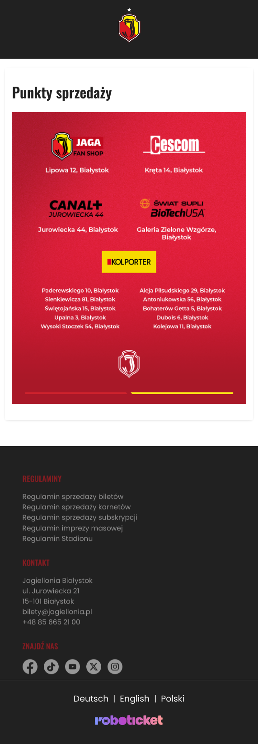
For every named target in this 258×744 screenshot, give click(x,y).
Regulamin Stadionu (58, 543)
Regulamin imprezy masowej (73, 533)
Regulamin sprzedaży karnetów (77, 512)
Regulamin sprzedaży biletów (73, 502)
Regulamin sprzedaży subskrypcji (80, 522)
